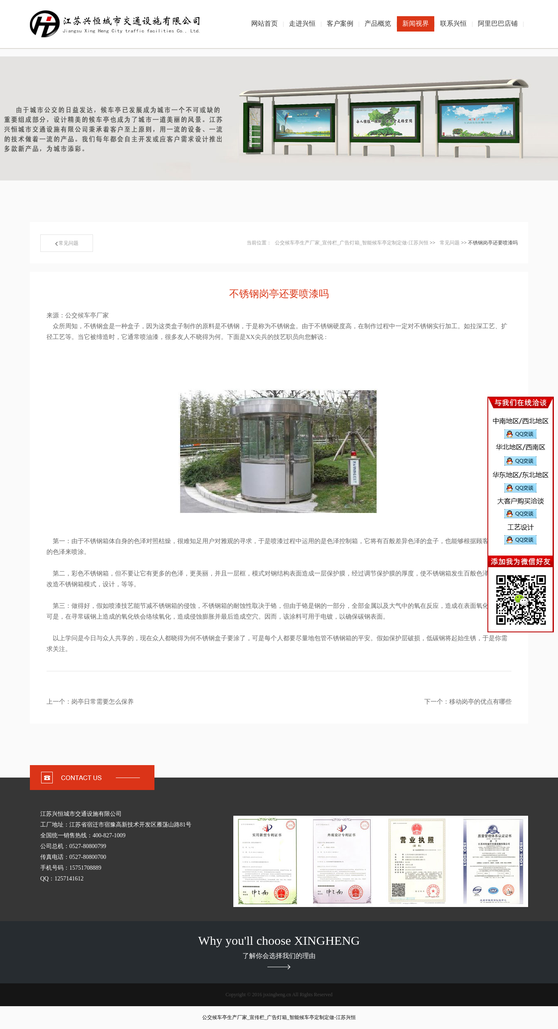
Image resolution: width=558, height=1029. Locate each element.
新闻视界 (415, 23)
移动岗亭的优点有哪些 (480, 701)
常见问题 (66, 243)
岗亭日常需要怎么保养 (102, 701)
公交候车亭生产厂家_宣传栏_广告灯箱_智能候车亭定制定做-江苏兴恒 (351, 243)
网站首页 (264, 23)
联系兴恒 (453, 23)
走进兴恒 (302, 23)
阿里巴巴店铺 (498, 23)
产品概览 (378, 23)
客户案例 (340, 23)
